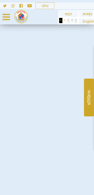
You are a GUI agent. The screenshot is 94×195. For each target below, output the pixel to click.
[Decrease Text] (68, 20)
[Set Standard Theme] (64, 20)
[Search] (45, 6)
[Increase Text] (75, 20)
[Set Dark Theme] (60, 20)
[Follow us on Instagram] (15, 7)
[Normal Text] (72, 20)
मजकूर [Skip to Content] (86, 14)
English (86, 21)
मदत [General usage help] (68, 14)
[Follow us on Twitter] (5, 7)
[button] (86, 21)
